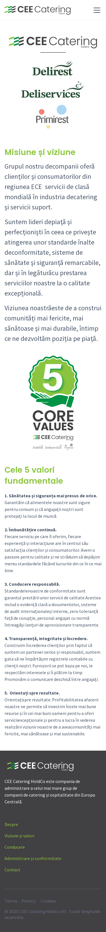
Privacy (29, 901)
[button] (95, 10)
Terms (11, 901)
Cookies (48, 901)
